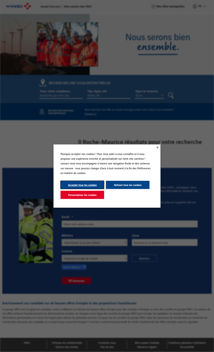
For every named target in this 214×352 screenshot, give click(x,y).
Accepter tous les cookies (82, 185)
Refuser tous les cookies (128, 185)
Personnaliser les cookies (82, 195)
